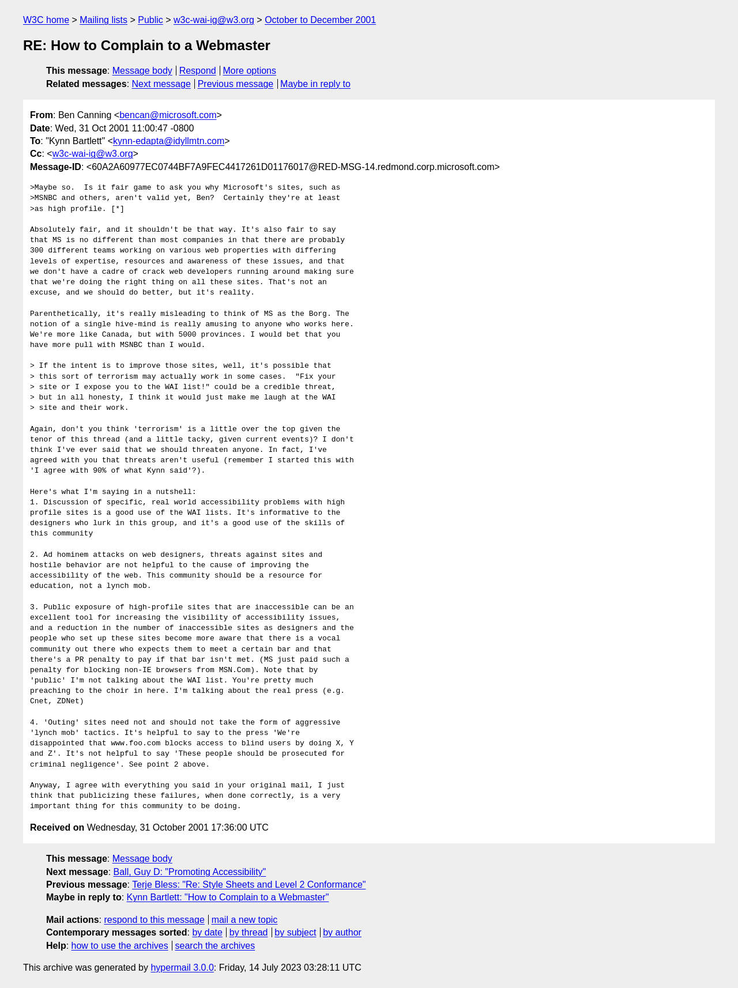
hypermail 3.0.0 (181, 967)
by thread (248, 932)
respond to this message (154, 920)
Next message (161, 84)
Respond (197, 71)
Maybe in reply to (315, 84)
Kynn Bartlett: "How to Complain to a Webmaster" (228, 897)
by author (342, 932)
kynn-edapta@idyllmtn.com (168, 141)
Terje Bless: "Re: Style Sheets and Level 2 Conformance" (249, 884)
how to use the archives (119, 946)
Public (150, 20)
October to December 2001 (320, 20)
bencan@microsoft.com (167, 115)
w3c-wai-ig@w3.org (214, 20)
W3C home (46, 20)
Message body (142, 71)
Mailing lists (103, 20)
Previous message (236, 84)
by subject (295, 932)
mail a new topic (245, 920)
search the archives (215, 946)
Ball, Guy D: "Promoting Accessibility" (190, 872)
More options (250, 71)
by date (207, 932)
